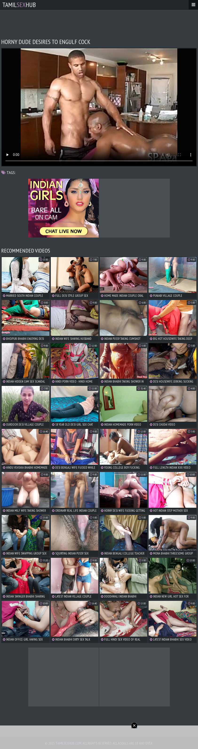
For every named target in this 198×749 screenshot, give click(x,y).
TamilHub (19, 4)
